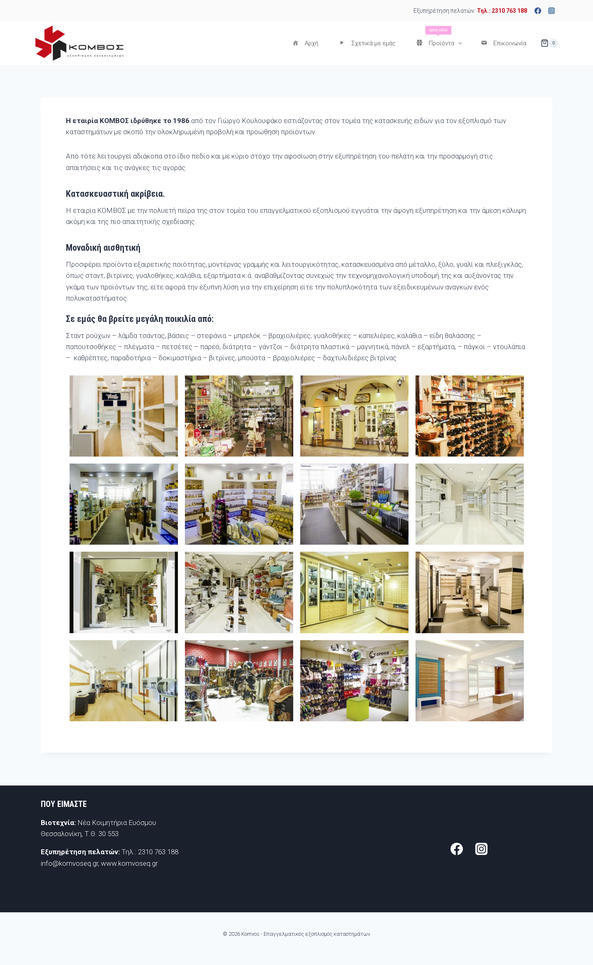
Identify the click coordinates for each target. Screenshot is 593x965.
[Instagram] (551, 10)
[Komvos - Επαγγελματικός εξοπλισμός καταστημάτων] (79, 43)
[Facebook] (537, 10)
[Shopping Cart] (549, 43)
